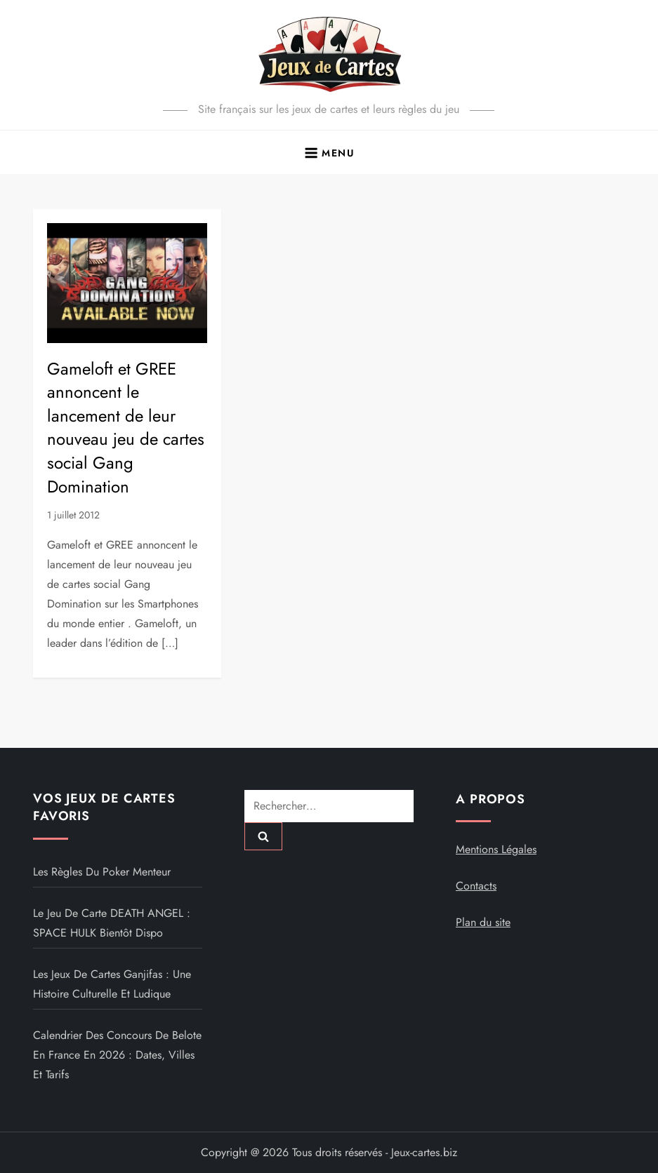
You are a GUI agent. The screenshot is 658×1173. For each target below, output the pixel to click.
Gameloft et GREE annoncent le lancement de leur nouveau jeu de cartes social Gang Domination (125, 427)
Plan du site (483, 922)
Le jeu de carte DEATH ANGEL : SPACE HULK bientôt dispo (111, 923)
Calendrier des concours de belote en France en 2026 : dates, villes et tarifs (117, 1054)
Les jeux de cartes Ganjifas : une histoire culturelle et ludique (112, 984)
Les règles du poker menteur (102, 872)
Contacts (476, 886)
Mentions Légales (496, 849)
